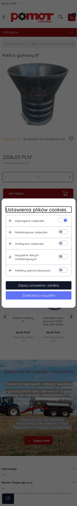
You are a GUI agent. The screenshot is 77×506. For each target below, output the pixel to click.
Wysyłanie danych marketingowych (27, 256)
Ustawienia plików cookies (36, 209)
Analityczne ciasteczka (29, 243)
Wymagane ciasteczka (29, 220)
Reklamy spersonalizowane (32, 270)
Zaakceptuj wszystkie (38, 295)
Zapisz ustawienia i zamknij (38, 285)
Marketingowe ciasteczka (31, 232)
